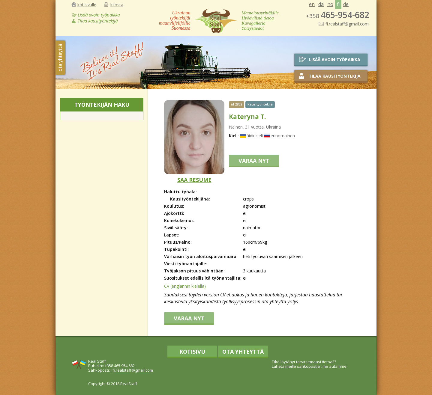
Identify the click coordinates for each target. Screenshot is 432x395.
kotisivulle (86, 4)
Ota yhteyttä (243, 351)
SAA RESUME (194, 179)
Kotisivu (192, 351)
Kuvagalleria (254, 23)
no (330, 4)
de (346, 4)
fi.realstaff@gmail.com (347, 23)
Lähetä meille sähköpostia (296, 366)
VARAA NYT (253, 160)
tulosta (116, 4)
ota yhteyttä (60, 57)
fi (338, 4)
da (321, 4)
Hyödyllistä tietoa (258, 18)
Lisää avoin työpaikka (99, 15)
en (312, 4)
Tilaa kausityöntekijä (98, 21)
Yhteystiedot (253, 28)
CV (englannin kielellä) (185, 286)
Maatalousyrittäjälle (260, 12)
